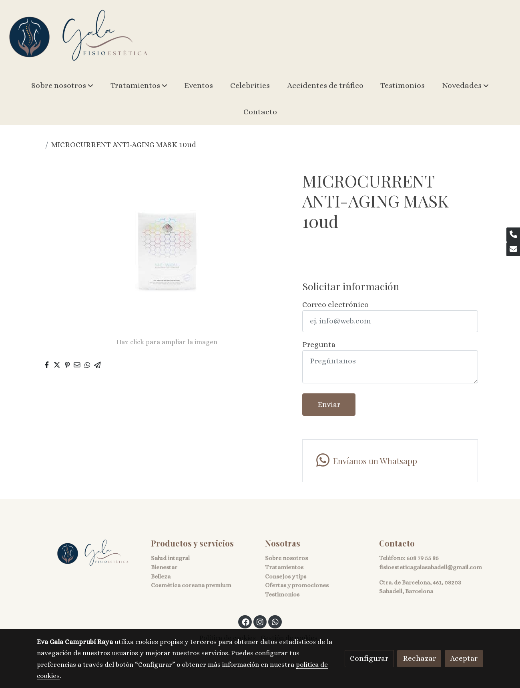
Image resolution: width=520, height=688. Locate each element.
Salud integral (170, 558)
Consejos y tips (285, 576)
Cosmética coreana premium (191, 585)
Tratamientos (284, 567)
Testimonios (282, 594)
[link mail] (513, 249)
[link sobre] (89, 553)
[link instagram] (260, 621)
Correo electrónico (335, 304)
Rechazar (419, 658)
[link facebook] (245, 621)
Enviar (328, 404)
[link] (78, 36)
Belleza (161, 576)
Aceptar (464, 658)
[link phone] (513, 234)
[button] (62, 85)
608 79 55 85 (422, 558)
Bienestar (164, 567)
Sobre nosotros (286, 558)
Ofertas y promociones (297, 585)
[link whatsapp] (390, 460)
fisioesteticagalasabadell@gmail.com (430, 567)
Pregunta (318, 344)
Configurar (369, 658)
